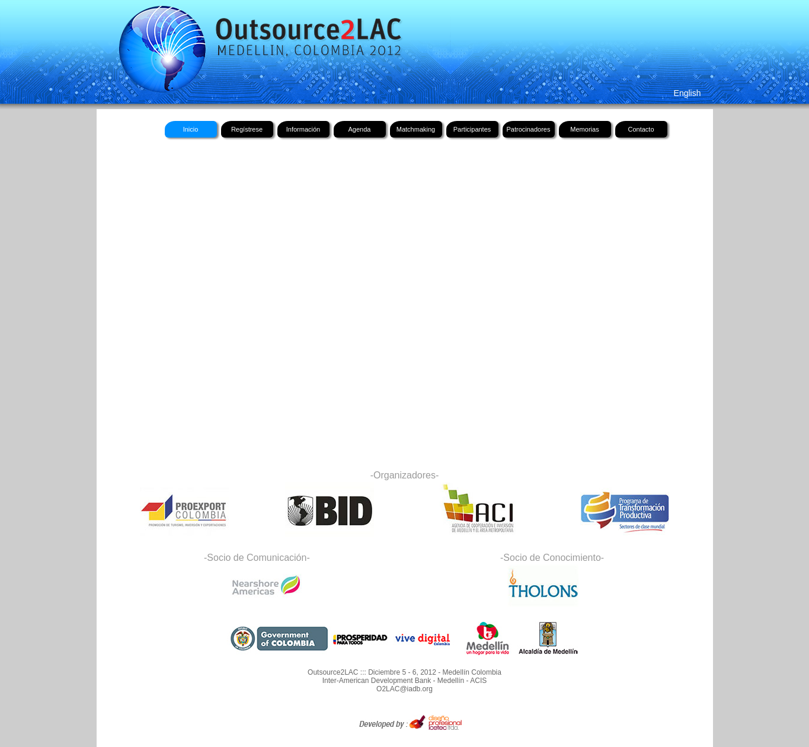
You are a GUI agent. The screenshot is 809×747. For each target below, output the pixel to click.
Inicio (191, 129)
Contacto (641, 129)
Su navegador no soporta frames (401, 294)
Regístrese (247, 129)
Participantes (472, 129)
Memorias (584, 129)
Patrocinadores (529, 129)
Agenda (359, 129)
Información (303, 129)
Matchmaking (415, 129)
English (687, 93)
